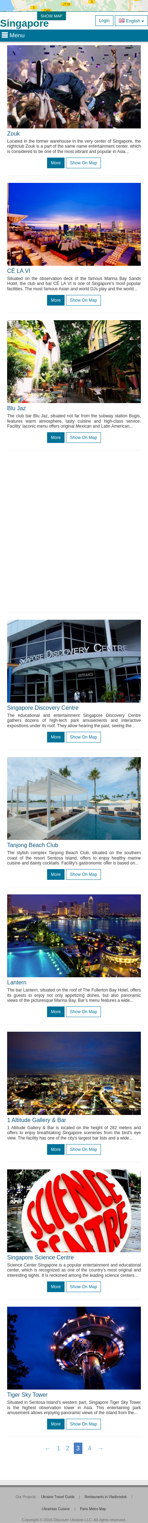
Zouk (13, 134)
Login (104, 20)
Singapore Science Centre (40, 1257)
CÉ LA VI (18, 271)
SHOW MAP (51, 16)
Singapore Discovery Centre (42, 708)
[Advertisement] (74, 531)
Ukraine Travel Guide (58, 1497)
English (131, 20)
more (56, 162)
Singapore (24, 23)
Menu (13, 35)
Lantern (16, 982)
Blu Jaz (16, 408)
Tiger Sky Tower (27, 1395)
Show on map (83, 162)
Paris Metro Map (93, 1509)
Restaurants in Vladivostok (106, 1497)
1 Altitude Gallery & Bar (36, 1120)
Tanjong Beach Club (32, 845)
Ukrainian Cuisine (56, 1509)
